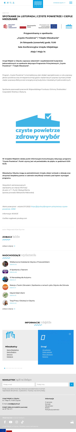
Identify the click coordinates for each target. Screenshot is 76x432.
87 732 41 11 (8, 409)
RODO (47, 408)
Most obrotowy (47, 354)
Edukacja (10, 357)
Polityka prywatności (52, 410)
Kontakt (48, 404)
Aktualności (49, 406)
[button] (4, 368)
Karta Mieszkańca (13, 350)
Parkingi (45, 357)
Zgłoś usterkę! (47, 352)
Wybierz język (58, 2)
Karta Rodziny (11, 352)
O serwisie (48, 402)
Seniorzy (10, 354)
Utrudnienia (46, 350)
